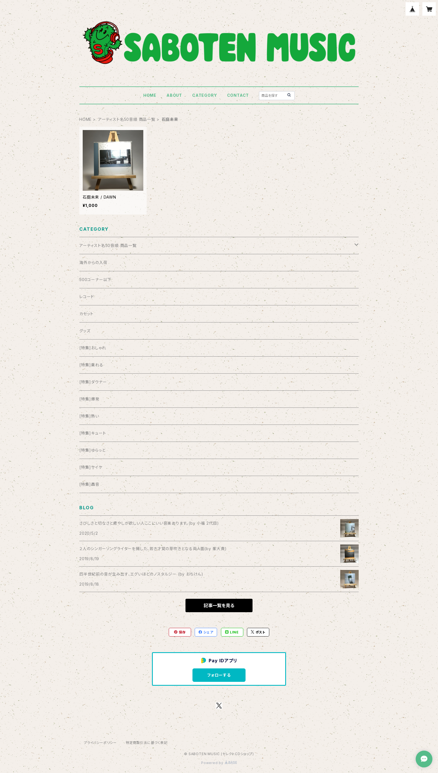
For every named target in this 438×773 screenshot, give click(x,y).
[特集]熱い (89, 416)
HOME (149, 95)
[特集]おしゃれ (92, 347)
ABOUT (174, 95)
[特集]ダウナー (93, 382)
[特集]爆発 (89, 399)
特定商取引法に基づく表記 (147, 743)
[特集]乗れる (91, 364)
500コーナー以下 (95, 279)
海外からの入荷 (93, 262)
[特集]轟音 (89, 484)
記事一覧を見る (219, 605)
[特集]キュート (92, 433)
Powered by (219, 763)
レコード (86, 296)
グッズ (84, 330)
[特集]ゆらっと (92, 450)
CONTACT (238, 95)
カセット (86, 313)
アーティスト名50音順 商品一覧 (126, 119)
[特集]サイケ (91, 467)
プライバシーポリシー (100, 743)
